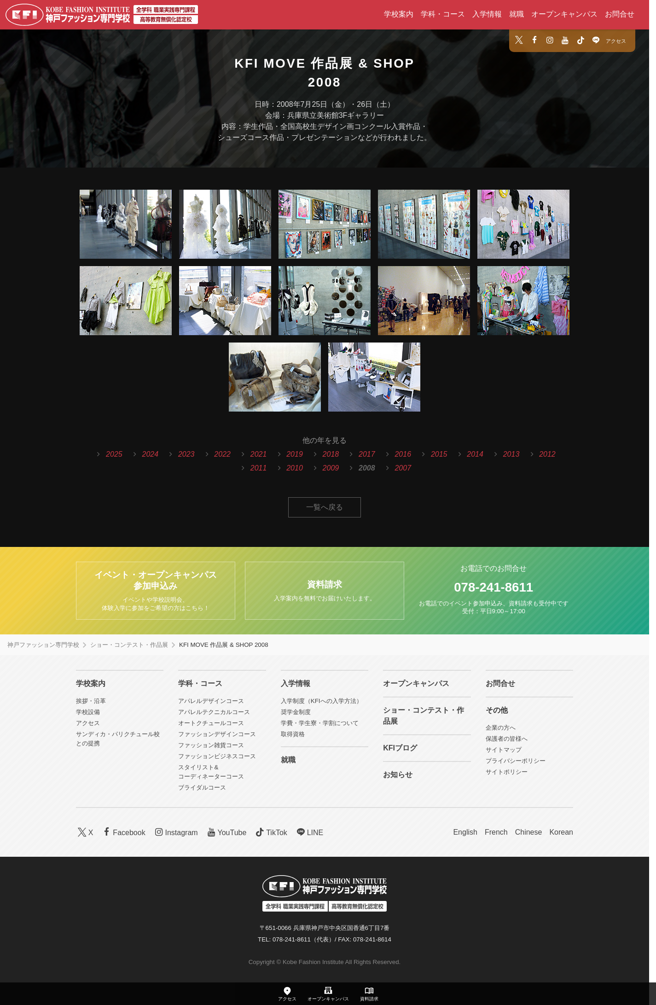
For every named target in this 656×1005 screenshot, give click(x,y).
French (496, 832)
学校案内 (398, 14)
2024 (150, 454)
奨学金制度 (296, 712)
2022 (222, 454)
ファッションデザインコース (217, 734)
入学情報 (487, 14)
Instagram (175, 832)
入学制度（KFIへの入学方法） (321, 700)
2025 (114, 454)
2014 (475, 454)
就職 (516, 14)
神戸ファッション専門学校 (43, 644)
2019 (294, 454)
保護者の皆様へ (507, 738)
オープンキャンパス (564, 14)
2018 (331, 454)
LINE (309, 832)
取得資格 (293, 734)
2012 (547, 454)
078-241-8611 (493, 587)
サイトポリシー (507, 771)
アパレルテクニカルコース (214, 712)
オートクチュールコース (211, 723)
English (465, 832)
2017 (367, 454)
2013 (511, 454)
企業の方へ (501, 727)
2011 (258, 468)
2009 (331, 468)
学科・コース (443, 14)
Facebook (123, 832)
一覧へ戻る (324, 507)
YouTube (226, 832)
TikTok (270, 832)
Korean (561, 832)
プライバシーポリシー (516, 760)
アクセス (616, 41)
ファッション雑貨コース (211, 745)
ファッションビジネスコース (217, 756)
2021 (258, 454)
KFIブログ (400, 748)
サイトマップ (504, 749)
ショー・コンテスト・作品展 (129, 644)
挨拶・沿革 (91, 700)
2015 (439, 454)
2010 (294, 468)
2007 (403, 468)
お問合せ (619, 14)
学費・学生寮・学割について (320, 723)
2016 (403, 454)
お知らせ (397, 774)
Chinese (528, 832)
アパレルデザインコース (211, 700)
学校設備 (88, 712)
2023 (186, 454)
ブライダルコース (202, 787)
